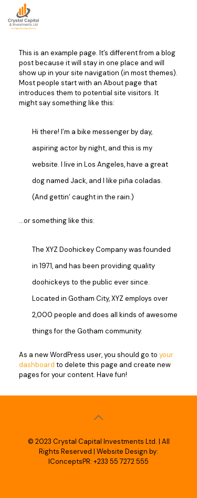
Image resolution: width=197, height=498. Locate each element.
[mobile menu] (183, 16)
